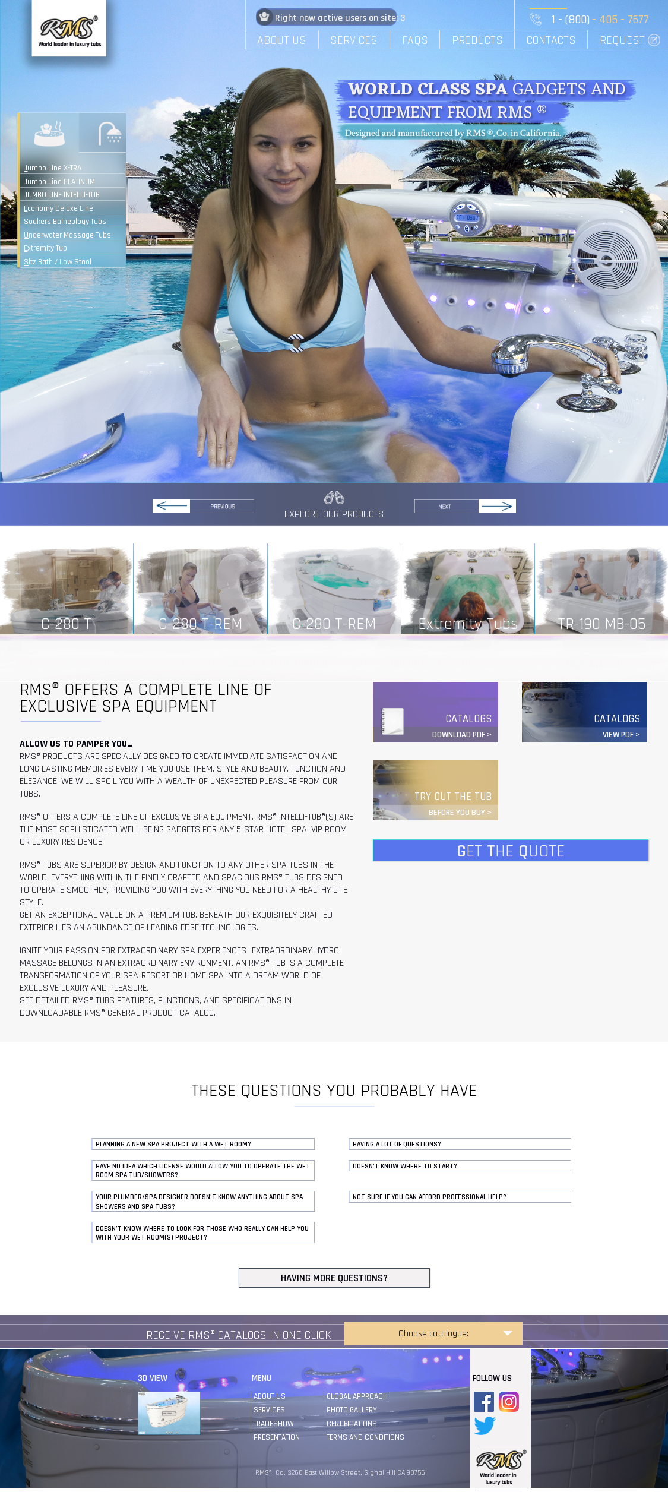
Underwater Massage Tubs (67, 235)
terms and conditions (365, 1437)
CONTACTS (551, 40)
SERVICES (354, 40)
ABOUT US (281, 40)
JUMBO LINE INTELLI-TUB (62, 194)
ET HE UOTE (511, 850)
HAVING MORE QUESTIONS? (334, 1278)
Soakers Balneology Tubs (65, 221)
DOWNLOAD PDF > (462, 734)
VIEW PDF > (621, 734)
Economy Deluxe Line (58, 208)
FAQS (415, 40)
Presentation (277, 1437)
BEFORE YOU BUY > (460, 812)
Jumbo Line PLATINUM (59, 181)
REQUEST (622, 40)
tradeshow (274, 1423)
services (269, 1410)
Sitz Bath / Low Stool (57, 262)
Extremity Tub (45, 248)
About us (270, 1396)
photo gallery (352, 1410)
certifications (352, 1423)
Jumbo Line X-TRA (52, 168)
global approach (357, 1396)
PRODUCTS (477, 40)
